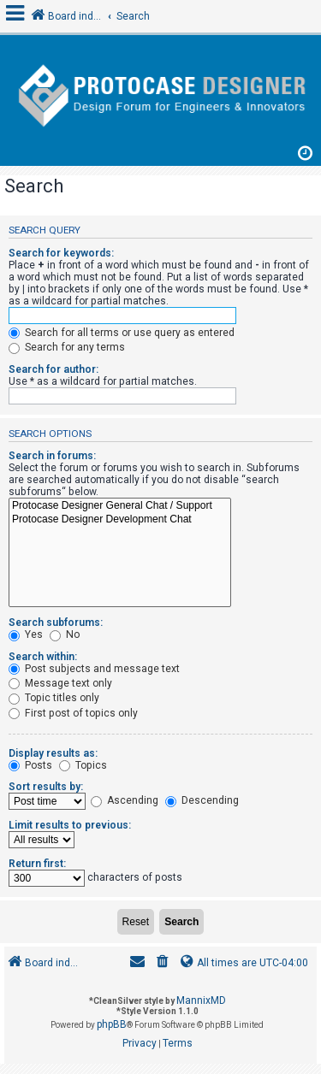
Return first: (37, 864)
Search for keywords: (61, 253)
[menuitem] (162, 963)
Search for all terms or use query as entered (122, 333)
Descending (202, 800)
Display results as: (53, 753)
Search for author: (53, 369)
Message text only (60, 683)
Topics (83, 765)
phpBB (112, 1024)
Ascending (124, 800)
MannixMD (201, 1000)
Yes (26, 634)
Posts (30, 765)
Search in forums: (52, 456)
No (65, 634)
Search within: (43, 657)
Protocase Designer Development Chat (119, 520)
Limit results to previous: (70, 825)
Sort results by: (46, 787)
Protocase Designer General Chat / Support (119, 506)
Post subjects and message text (94, 669)
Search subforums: (56, 622)
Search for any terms (67, 347)
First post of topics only (73, 713)
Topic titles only (54, 698)
